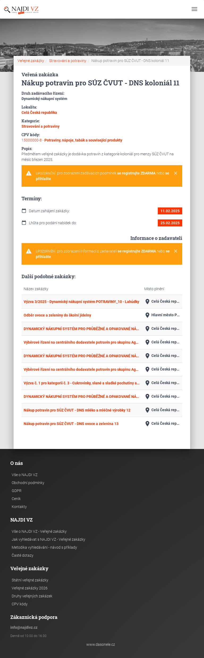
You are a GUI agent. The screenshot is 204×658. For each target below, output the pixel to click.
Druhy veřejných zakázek (32, 596)
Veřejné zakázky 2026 (30, 588)
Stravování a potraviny (67, 61)
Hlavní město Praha (162, 315)
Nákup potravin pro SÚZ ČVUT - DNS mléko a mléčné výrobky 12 (77, 410)
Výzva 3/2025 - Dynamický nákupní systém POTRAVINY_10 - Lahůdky (81, 301)
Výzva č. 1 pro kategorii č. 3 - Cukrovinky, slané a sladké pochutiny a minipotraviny (82, 383)
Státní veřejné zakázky (30, 580)
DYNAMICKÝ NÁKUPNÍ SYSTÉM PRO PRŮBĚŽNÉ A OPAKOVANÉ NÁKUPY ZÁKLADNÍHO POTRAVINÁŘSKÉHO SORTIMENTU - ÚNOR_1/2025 (82, 329)
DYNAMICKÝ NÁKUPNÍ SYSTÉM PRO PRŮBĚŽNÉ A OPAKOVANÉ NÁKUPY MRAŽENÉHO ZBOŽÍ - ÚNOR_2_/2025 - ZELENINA (82, 396)
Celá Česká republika (162, 301)
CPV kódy (20, 604)
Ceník (16, 499)
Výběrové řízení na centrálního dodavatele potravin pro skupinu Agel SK (82, 369)
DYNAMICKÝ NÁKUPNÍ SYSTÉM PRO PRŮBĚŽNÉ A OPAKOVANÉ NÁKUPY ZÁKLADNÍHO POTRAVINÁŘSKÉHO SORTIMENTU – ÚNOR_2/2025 (82, 356)
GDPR (17, 491)
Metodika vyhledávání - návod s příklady (44, 547)
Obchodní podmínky (28, 483)
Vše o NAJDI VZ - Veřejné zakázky (39, 531)
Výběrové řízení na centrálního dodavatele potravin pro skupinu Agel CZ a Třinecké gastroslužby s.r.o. (82, 342)
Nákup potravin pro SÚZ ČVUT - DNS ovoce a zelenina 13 (71, 424)
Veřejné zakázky (31, 61)
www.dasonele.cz (100, 644)
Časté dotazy (22, 555)
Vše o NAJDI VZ (24, 475)
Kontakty (19, 507)
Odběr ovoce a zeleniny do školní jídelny (57, 315)
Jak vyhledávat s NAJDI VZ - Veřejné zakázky (48, 539)
